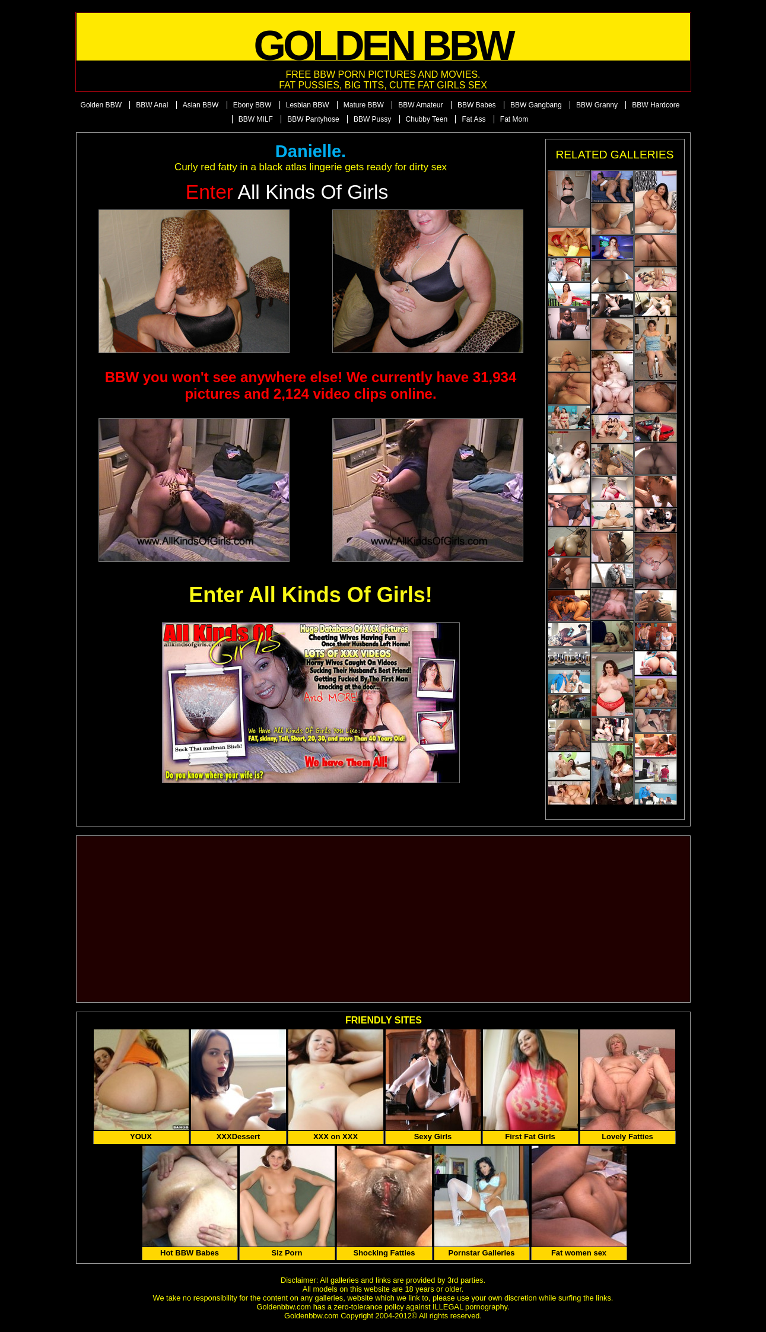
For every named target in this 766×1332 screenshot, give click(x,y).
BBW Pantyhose (313, 119)
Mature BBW (364, 105)
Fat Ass (473, 119)
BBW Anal (152, 105)
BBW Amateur (420, 105)
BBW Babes (476, 105)
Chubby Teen (427, 119)
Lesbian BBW (307, 105)
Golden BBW (101, 105)
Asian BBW (201, 105)
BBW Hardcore (655, 105)
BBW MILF (256, 119)
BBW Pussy (372, 119)
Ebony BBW (252, 105)
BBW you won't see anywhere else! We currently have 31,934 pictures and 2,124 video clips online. (311, 385)
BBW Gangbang (536, 105)
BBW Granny (597, 105)
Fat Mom (514, 119)
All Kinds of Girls (287, 192)
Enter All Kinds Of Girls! (311, 595)
